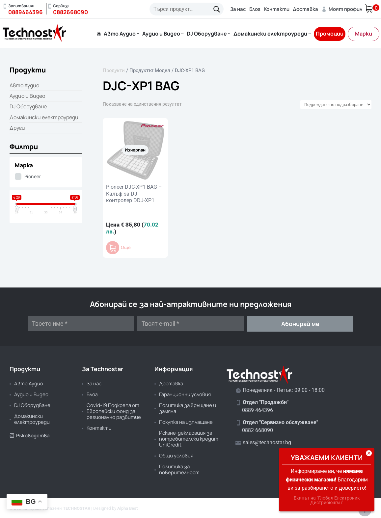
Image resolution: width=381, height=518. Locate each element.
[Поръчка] (335, 104)
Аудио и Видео (161, 34)
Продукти (114, 70)
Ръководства (30, 435)
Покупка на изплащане (186, 422)
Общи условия (176, 455)
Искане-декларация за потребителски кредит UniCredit (188, 438)
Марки (363, 33)
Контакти (276, 9)
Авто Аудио (120, 34)
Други (17, 127)
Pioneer (32, 176)
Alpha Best (127, 508)
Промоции (329, 33)
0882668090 (70, 12)
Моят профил (341, 9)
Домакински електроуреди (270, 34)
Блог (254, 9)
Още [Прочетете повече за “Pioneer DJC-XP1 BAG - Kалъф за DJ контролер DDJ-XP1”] (126, 247)
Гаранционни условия (185, 394)
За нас (238, 9)
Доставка (305, 9)
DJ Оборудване (207, 34)
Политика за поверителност (179, 469)
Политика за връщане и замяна (187, 408)
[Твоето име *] (81, 323)
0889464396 (25, 12)
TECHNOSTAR (76, 508)
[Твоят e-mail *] (190, 323)
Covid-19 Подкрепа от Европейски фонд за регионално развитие (114, 411)
